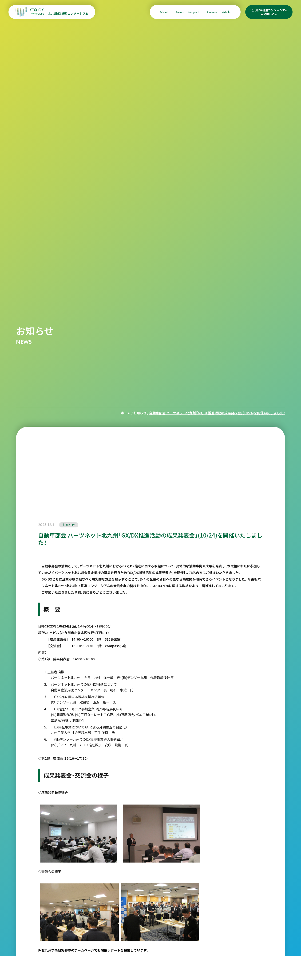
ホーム (126, 412)
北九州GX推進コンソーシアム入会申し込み (269, 12)
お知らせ (140, 412)
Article (226, 12)
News (179, 12)
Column (212, 12)
